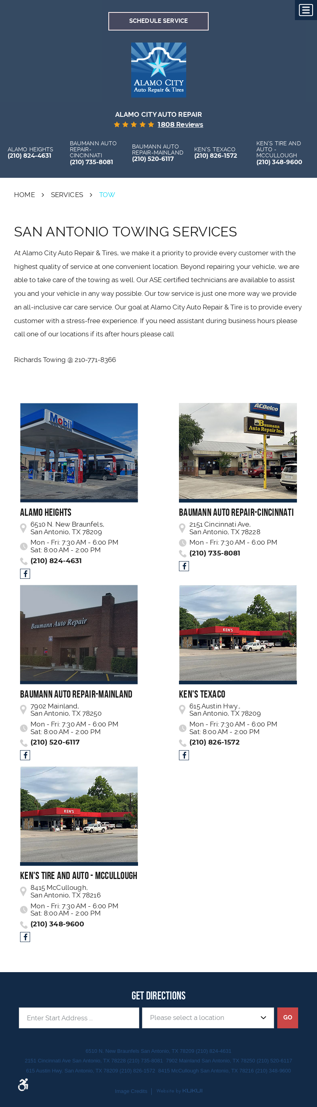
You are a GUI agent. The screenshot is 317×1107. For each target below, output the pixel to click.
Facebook (25, 573)
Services (67, 195)
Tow (107, 195)
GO (287, 1017)
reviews (180, 124)
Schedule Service (158, 20)
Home (24, 195)
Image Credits (131, 1091)
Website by (179, 1091)
